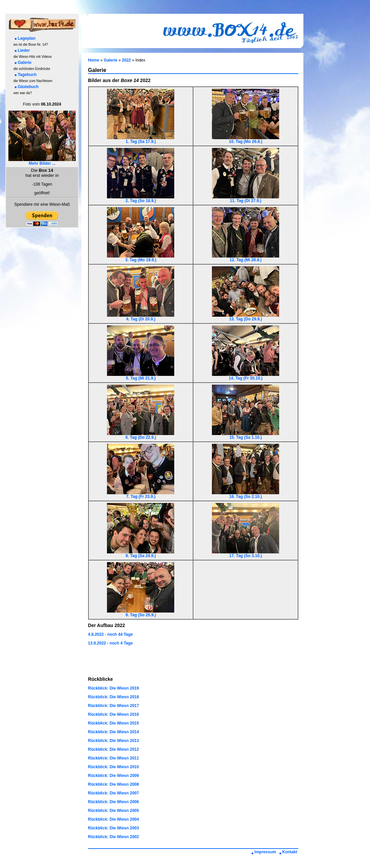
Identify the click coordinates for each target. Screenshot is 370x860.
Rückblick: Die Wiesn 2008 (113, 784)
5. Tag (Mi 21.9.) (140, 376)
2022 (126, 60)
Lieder (22, 50)
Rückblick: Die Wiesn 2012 (113, 749)
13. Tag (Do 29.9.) (245, 317)
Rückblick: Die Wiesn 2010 (113, 767)
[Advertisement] (193, 661)
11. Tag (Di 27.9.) (245, 199)
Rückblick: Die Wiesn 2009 (113, 775)
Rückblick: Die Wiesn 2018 (113, 697)
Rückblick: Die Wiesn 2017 (113, 705)
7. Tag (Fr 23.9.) (140, 495)
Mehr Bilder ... (42, 161)
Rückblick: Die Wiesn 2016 (113, 714)
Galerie (23, 62)
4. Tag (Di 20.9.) (140, 317)
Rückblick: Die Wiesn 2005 (113, 810)
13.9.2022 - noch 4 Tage (110, 643)
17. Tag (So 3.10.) (245, 554)
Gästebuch (27, 86)
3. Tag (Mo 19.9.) (140, 258)
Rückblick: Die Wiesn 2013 (113, 740)
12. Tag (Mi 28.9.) (245, 258)
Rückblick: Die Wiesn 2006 (113, 801)
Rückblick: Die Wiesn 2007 (113, 793)
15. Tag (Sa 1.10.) (245, 435)
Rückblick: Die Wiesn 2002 (113, 836)
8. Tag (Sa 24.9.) (140, 554)
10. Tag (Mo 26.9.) (245, 139)
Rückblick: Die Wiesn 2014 (113, 732)
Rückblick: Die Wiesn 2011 (113, 758)
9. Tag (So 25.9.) (140, 613)
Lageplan (25, 38)
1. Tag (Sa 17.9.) (140, 139)
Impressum (264, 852)
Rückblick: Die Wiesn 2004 (113, 819)
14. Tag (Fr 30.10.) (245, 376)
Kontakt (288, 852)
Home (93, 60)
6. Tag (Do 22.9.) (140, 435)
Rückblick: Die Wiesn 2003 (113, 828)
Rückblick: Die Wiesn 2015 (113, 723)
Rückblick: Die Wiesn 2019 (113, 688)
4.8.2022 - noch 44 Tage (110, 634)
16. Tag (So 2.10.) (245, 495)
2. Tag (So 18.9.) (140, 199)
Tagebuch (26, 74)
